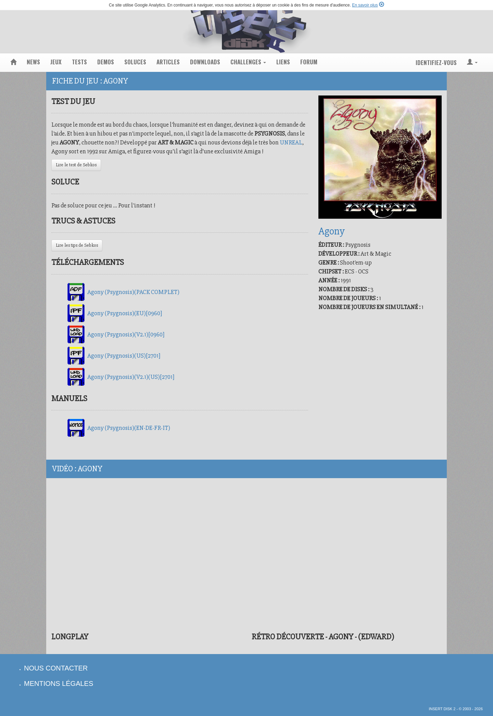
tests (79, 61)
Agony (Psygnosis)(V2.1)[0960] (125, 334)
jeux (56, 61)
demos (105, 61)
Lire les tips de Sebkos (77, 245)
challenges (248, 61)
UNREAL (291, 142)
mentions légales (58, 683)
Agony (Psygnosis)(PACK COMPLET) (133, 292)
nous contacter (56, 668)
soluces (135, 61)
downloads (205, 61)
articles (168, 61)
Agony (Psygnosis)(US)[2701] (123, 355)
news (33, 61)
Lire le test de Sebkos (76, 165)
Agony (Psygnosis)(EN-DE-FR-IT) (128, 428)
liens (283, 61)
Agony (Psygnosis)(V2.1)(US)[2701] (130, 377)
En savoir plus (365, 5)
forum (308, 61)
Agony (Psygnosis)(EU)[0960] (124, 313)
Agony (331, 231)
